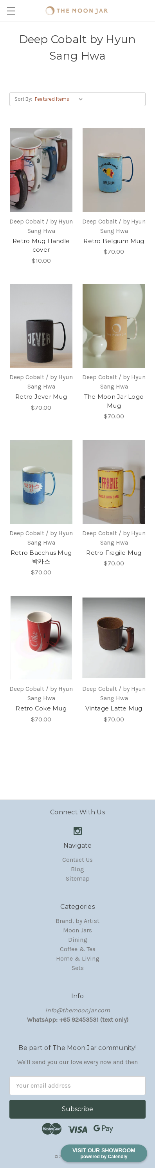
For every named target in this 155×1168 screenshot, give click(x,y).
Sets (78, 968)
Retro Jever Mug (41, 396)
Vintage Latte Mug (113, 708)
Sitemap (78, 878)
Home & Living (77, 958)
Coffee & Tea (78, 949)
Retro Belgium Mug (113, 241)
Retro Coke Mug (41, 708)
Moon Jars (77, 930)
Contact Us (77, 859)
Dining (77, 939)
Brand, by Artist (77, 921)
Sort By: (23, 99)
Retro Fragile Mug (113, 552)
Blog (77, 869)
